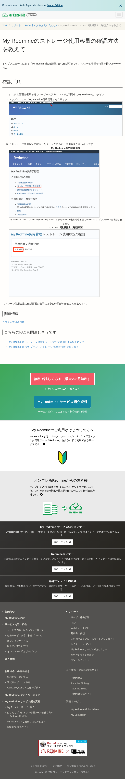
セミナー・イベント (81, 644)
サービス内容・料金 (16, 624)
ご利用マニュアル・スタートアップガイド (93, 638)
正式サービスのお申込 (18, 682)
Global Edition (55, 5)
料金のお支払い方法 (17, 646)
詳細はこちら (62, 542)
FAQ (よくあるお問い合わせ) (41, 25)
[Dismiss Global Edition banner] (120, 5)
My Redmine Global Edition (85, 709)
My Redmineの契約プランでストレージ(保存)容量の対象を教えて (45, 346)
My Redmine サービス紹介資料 (22, 701)
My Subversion (78, 715)
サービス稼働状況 (80, 617)
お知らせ (10, 611)
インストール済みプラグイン (22, 651)
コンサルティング (80, 660)
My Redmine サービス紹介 (21, 707)
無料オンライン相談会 (82, 654)
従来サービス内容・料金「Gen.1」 (25, 635)
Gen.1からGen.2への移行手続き (23, 687)
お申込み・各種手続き (17, 671)
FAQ (73, 622)
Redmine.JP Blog (80, 683)
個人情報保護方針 (39, 766)
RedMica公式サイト (81, 694)
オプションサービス (17, 640)
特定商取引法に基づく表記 (81, 766)
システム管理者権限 (13, 322)
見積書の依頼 (78, 633)
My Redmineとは (15, 618)
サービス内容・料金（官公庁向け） (25, 630)
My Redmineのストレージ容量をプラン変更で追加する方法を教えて (47, 341)
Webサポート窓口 (80, 628)
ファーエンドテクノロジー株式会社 (71, 772)
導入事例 (10, 658)
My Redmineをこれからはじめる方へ (26, 721)
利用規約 (58, 766)
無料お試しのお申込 (17, 677)
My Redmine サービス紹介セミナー (89, 649)
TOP (5, 25)
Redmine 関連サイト (18, 727)
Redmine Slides (79, 688)
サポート (16, 25)
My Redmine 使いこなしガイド (22, 695)
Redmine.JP (77, 678)
